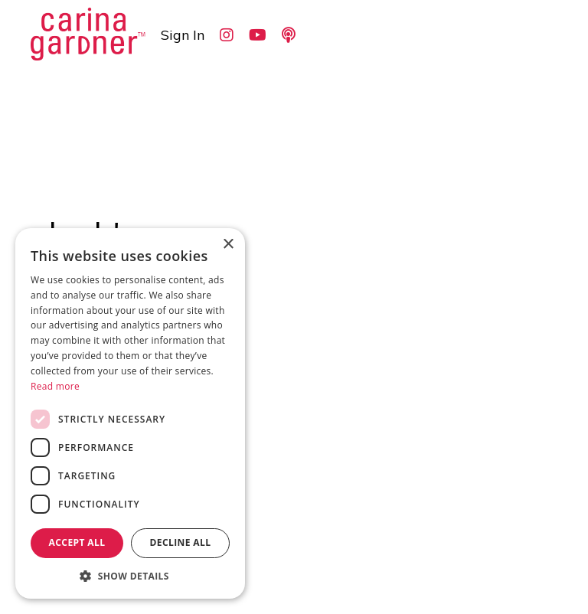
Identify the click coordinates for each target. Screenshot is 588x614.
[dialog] (130, 413)
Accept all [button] (77, 542)
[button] (130, 575)
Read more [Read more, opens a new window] (55, 386)
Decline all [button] (180, 542)
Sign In (182, 35)
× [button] (228, 244)
